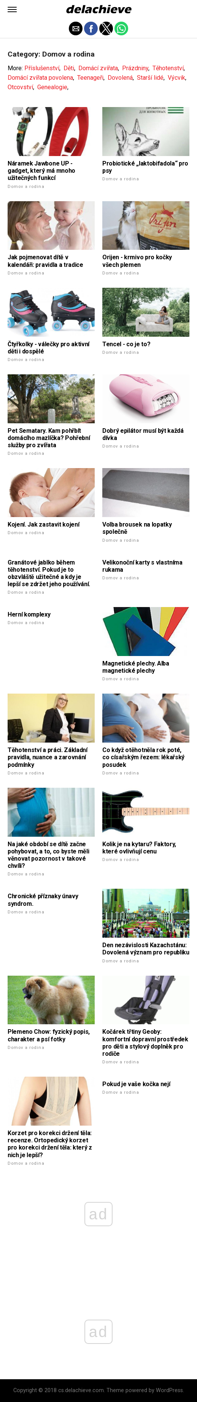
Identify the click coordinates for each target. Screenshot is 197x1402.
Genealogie (52, 87)
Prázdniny (135, 68)
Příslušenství (41, 68)
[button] (12, 9)
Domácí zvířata (98, 68)
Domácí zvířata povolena (40, 77)
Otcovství (20, 87)
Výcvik (176, 77)
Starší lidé (150, 77)
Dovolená (120, 77)
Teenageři (90, 77)
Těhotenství (168, 68)
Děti (69, 68)
